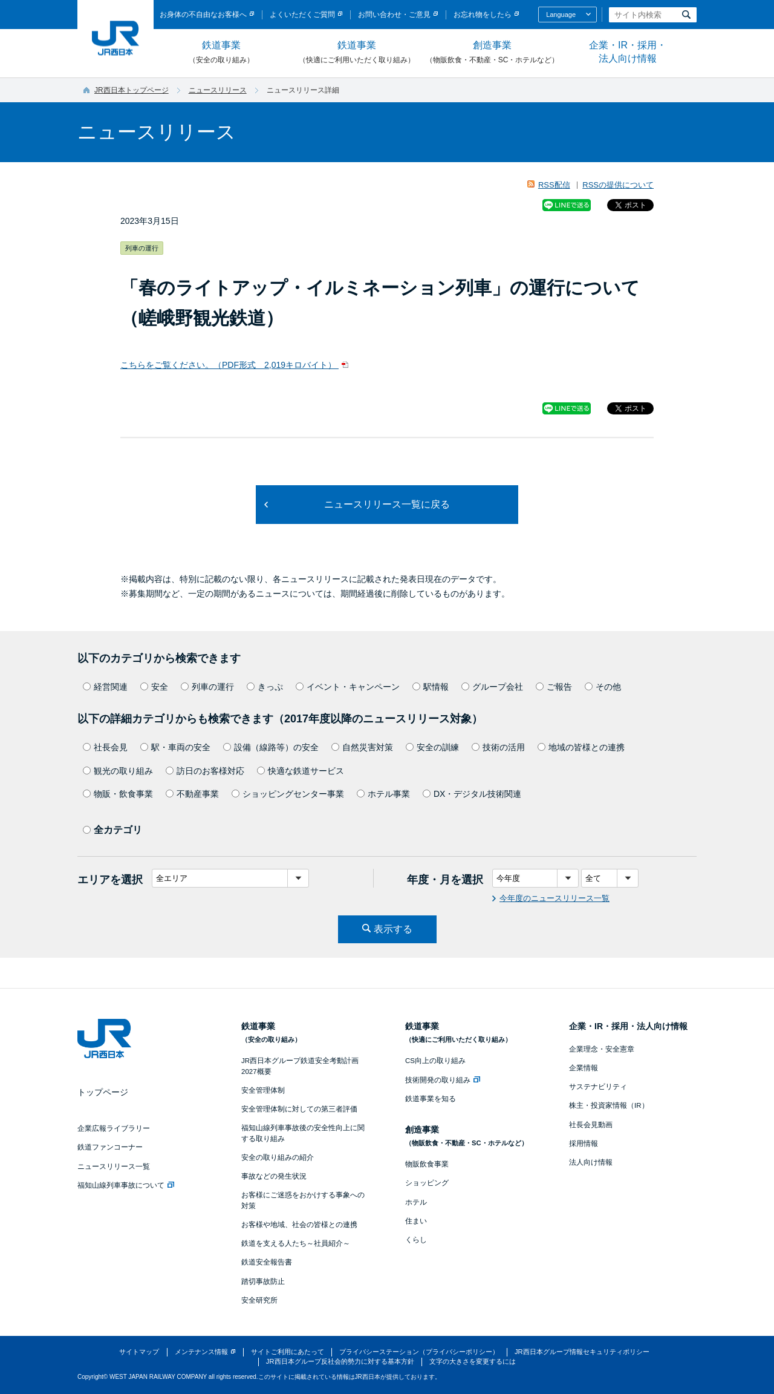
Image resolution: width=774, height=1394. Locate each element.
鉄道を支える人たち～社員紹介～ (295, 1243)
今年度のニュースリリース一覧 (554, 898)
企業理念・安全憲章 (601, 1049)
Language (561, 14)
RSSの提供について (618, 184)
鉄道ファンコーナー (110, 1147)
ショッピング (427, 1182)
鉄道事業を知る (430, 1098)
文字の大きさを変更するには (472, 1361)
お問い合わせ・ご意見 (394, 14)
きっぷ (265, 687)
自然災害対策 (362, 747)
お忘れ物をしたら (483, 14)
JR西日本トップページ (131, 90)
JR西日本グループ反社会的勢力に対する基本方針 (340, 1361)
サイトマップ (139, 1351)
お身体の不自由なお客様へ (203, 14)
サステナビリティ (598, 1086)
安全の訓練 (432, 747)
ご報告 (554, 687)
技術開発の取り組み (442, 1080)
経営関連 (105, 687)
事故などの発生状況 (274, 1176)
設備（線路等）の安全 (271, 747)
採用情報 (583, 1143)
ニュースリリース (218, 90)
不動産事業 (192, 794)
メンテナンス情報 (201, 1351)
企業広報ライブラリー (113, 1128)
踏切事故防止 (263, 1281)
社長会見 (105, 747)
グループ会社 (492, 687)
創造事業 (492, 52)
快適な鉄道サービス (300, 771)
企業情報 (583, 1068)
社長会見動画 (591, 1124)
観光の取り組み (118, 771)
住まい (416, 1221)
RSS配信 (554, 184)
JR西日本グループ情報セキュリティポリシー (582, 1351)
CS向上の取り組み (435, 1060)
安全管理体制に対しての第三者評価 (299, 1109)
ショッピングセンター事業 (288, 794)
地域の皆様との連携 (581, 747)
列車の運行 (207, 687)
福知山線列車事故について (125, 1185)
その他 (603, 687)
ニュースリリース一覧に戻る (387, 504)
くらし (416, 1239)
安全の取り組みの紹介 (277, 1157)
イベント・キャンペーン (348, 687)
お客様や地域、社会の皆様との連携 (299, 1224)
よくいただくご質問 (302, 14)
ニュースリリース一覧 (113, 1166)
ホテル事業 (383, 794)
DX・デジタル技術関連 (472, 794)
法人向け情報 (591, 1162)
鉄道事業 (221, 52)
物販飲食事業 (427, 1164)
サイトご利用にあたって (287, 1351)
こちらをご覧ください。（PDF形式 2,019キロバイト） (229, 365)
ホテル (416, 1202)
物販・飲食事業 (118, 794)
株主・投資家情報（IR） (609, 1105)
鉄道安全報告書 (266, 1262)
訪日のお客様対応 (205, 771)
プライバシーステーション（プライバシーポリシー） (419, 1351)
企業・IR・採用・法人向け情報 (627, 52)
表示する (393, 929)
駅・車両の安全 (175, 747)
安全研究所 (259, 1300)
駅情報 (430, 687)
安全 (154, 687)
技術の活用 (498, 747)
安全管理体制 (263, 1090)
